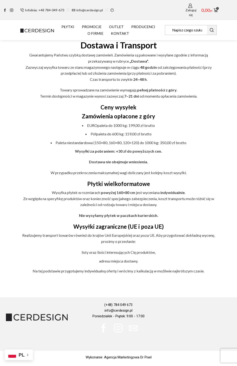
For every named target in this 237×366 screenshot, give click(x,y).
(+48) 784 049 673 (118, 305)
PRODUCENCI (143, 27)
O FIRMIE (95, 33)
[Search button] (211, 30)
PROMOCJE (91, 27)
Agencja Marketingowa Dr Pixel (128, 357)
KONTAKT (120, 33)
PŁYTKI (67, 27)
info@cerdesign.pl (118, 310)
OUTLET (116, 27)
